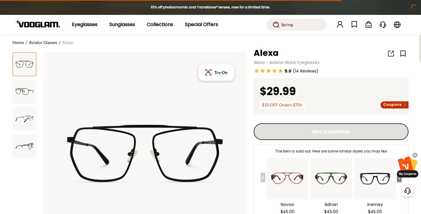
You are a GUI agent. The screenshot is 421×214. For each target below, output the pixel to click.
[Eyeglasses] (84, 24)
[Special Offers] (201, 24)
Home (18, 42)
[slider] (268, 71)
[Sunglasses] (122, 24)
